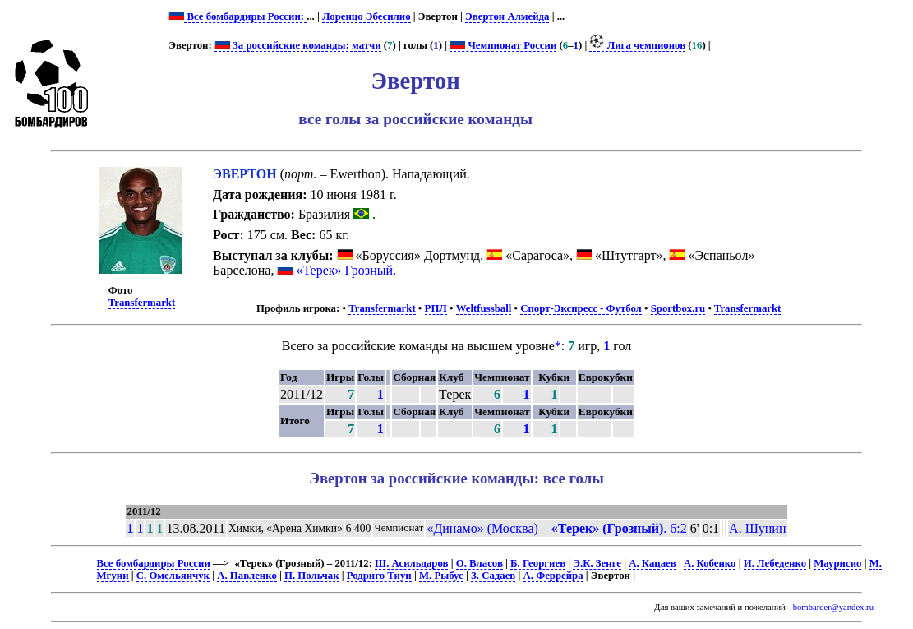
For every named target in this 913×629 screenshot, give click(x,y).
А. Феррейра (553, 575)
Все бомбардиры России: (245, 16)
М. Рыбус (441, 575)
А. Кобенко (710, 563)
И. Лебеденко (775, 563)
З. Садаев (493, 575)
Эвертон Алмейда (507, 16)
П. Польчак (311, 575)
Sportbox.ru (678, 308)
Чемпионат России (503, 45)
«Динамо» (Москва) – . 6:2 (556, 528)
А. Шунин (757, 528)
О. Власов (479, 563)
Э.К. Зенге (597, 563)
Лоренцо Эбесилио (366, 16)
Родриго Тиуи (379, 575)
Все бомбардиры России (153, 563)
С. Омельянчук (173, 575)
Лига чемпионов (637, 45)
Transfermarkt (142, 302)
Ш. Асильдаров (411, 563)
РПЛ (436, 308)
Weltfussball (484, 308)
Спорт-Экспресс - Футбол (581, 308)
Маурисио (837, 563)
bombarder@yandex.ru (833, 607)
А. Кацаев (652, 563)
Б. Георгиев (537, 563)
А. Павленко (247, 575)
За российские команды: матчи (297, 45)
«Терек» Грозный (344, 270)
